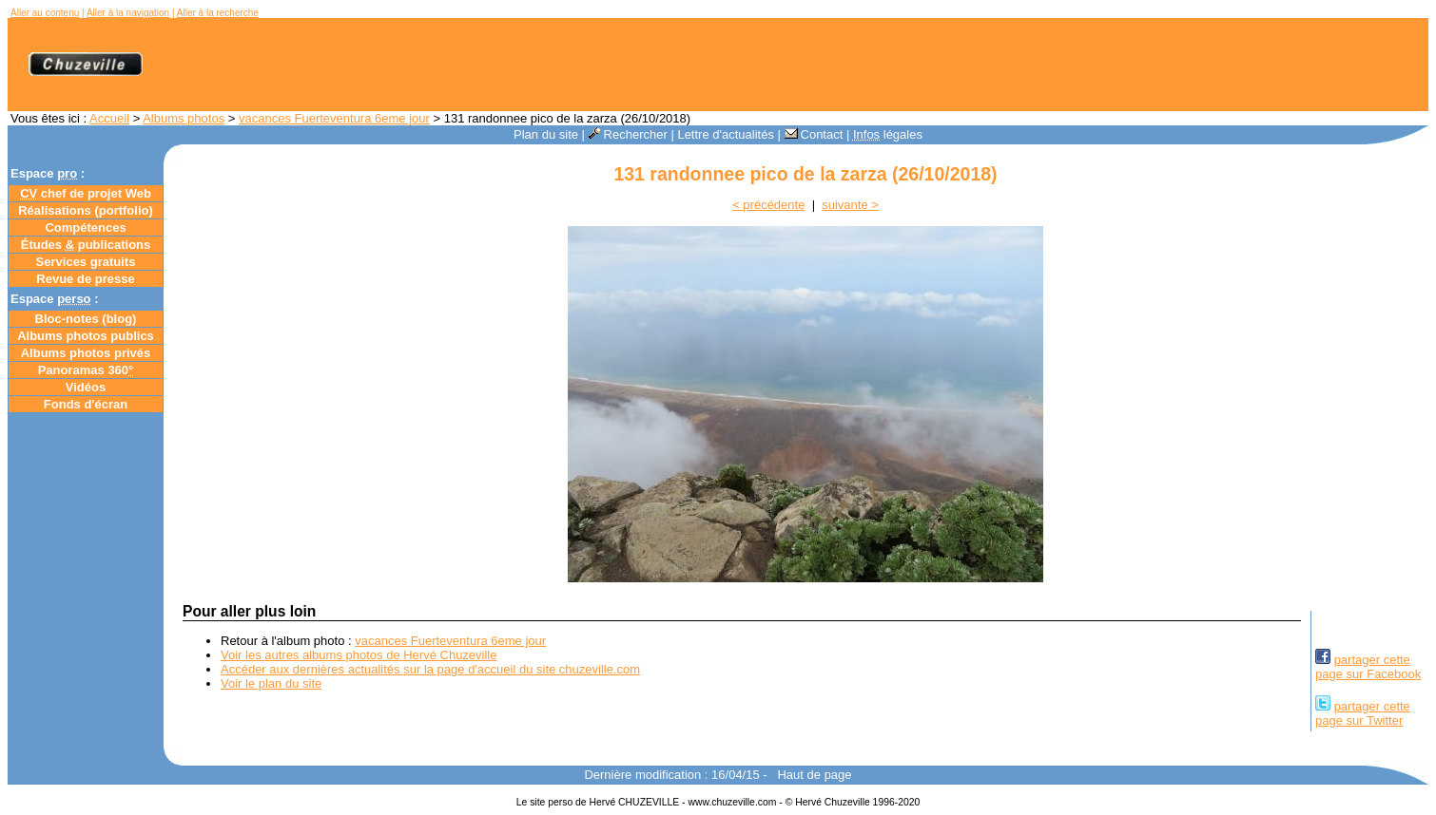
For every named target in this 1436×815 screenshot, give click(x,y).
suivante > (850, 205)
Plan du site (546, 134)
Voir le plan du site (271, 683)
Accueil (109, 118)
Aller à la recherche (218, 13)
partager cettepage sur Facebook (1368, 667)
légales (887, 134)
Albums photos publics (85, 336)
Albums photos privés (86, 353)
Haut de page (814, 775)
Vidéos (86, 387)
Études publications (86, 244)
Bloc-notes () (86, 319)
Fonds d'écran (85, 404)
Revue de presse (85, 279)
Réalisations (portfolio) (85, 210)
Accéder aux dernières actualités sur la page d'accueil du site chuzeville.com (430, 669)
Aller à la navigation (128, 13)
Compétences (85, 227)
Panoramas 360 (86, 370)
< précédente (768, 205)
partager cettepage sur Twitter (1362, 713)
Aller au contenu (44, 13)
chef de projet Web (85, 193)
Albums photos (183, 118)
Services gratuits (86, 262)
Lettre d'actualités (725, 134)
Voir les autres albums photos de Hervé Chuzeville (358, 655)
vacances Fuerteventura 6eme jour (334, 118)
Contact (814, 134)
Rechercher (628, 134)
